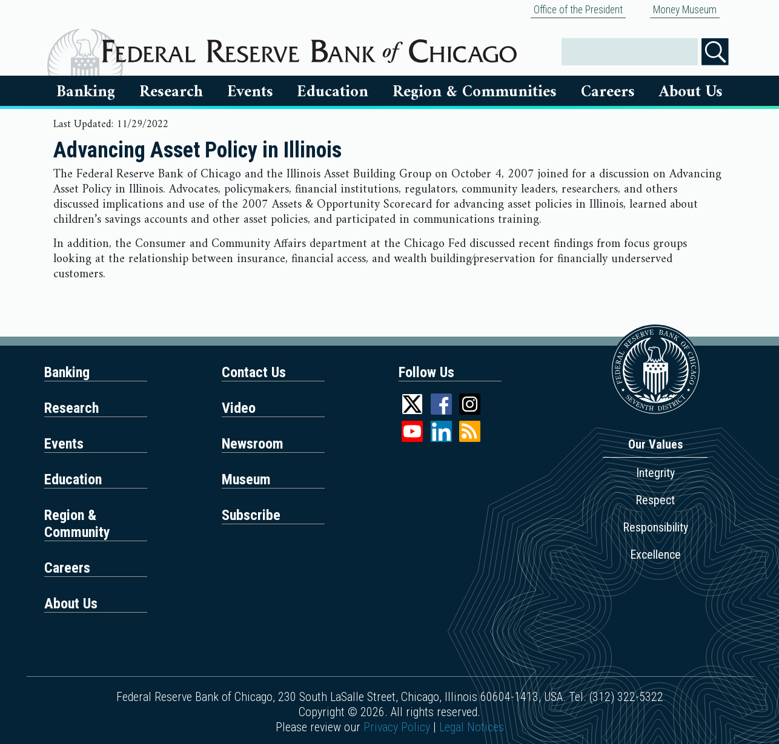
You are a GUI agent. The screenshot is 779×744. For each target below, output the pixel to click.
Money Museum (685, 10)
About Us (691, 92)
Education (332, 92)
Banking (85, 92)
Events (250, 92)
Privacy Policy (396, 727)
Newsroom (252, 443)
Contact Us (254, 372)
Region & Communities (475, 92)
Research (171, 92)
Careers (608, 92)
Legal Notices (471, 727)
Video (239, 408)
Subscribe (251, 515)
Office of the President (578, 10)
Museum (246, 479)
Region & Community (77, 524)
